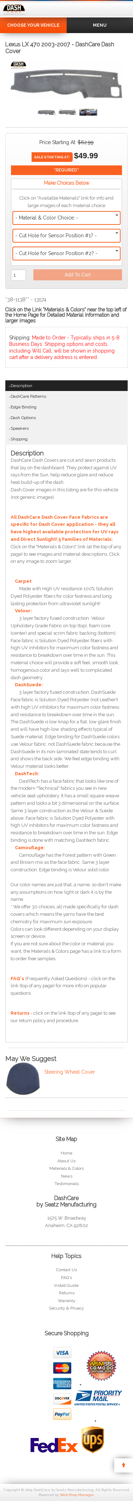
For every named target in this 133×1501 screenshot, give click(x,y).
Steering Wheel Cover (69, 1072)
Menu (99, 25)
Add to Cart (78, 275)
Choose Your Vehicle (33, 25)
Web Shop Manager (77, 1495)
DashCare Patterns (28, 396)
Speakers (20, 428)
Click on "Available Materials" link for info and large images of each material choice (66, 201)
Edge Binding (24, 407)
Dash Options (23, 417)
